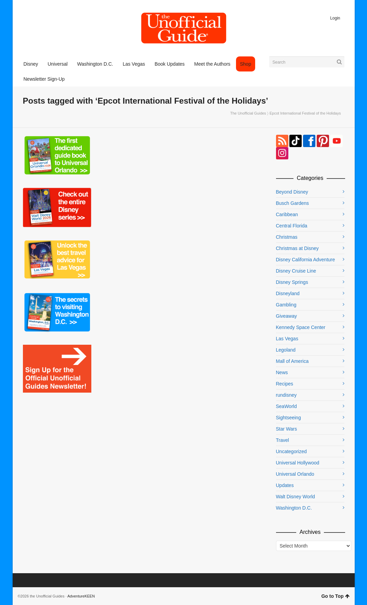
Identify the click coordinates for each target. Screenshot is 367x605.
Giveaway (286, 316)
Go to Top (335, 596)
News (282, 372)
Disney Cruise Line (296, 271)
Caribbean (287, 214)
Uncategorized (291, 451)
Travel (282, 440)
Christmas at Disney (297, 248)
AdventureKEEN (81, 596)
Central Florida (291, 225)
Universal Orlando (295, 474)
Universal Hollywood (297, 462)
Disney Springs (292, 282)
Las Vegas (287, 338)
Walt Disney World (295, 496)
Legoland (286, 350)
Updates (285, 485)
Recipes (284, 383)
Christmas (287, 237)
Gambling (286, 304)
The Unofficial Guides (248, 113)
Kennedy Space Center (301, 327)
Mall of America (292, 361)
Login (335, 18)
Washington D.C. (294, 508)
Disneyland (288, 293)
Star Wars (286, 429)
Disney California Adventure (305, 259)
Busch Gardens (292, 203)
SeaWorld (286, 406)
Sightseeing (288, 417)
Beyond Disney (292, 192)
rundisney (286, 395)
